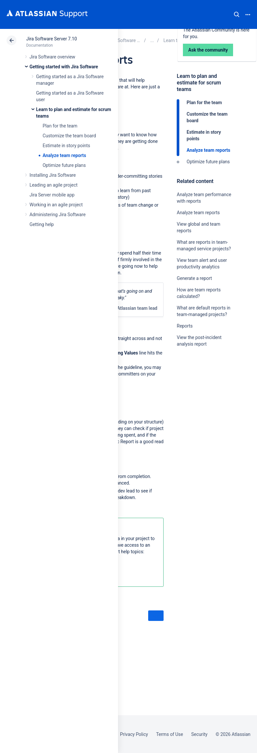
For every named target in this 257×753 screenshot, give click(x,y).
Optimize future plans (64, 165)
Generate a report (194, 278)
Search (236, 14)
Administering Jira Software (58, 214)
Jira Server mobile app (52, 194)
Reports (184, 326)
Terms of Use (169, 734)
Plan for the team (60, 125)
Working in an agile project (56, 204)
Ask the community (199, 408)
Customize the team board (69, 135)
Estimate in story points (66, 145)
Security (199, 734)
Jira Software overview (52, 56)
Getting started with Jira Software (64, 66)
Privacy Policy (134, 734)
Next (156, 616)
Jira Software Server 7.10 (51, 38)
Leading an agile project (53, 185)
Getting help (42, 224)
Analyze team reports (64, 155)
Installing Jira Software (53, 175)
